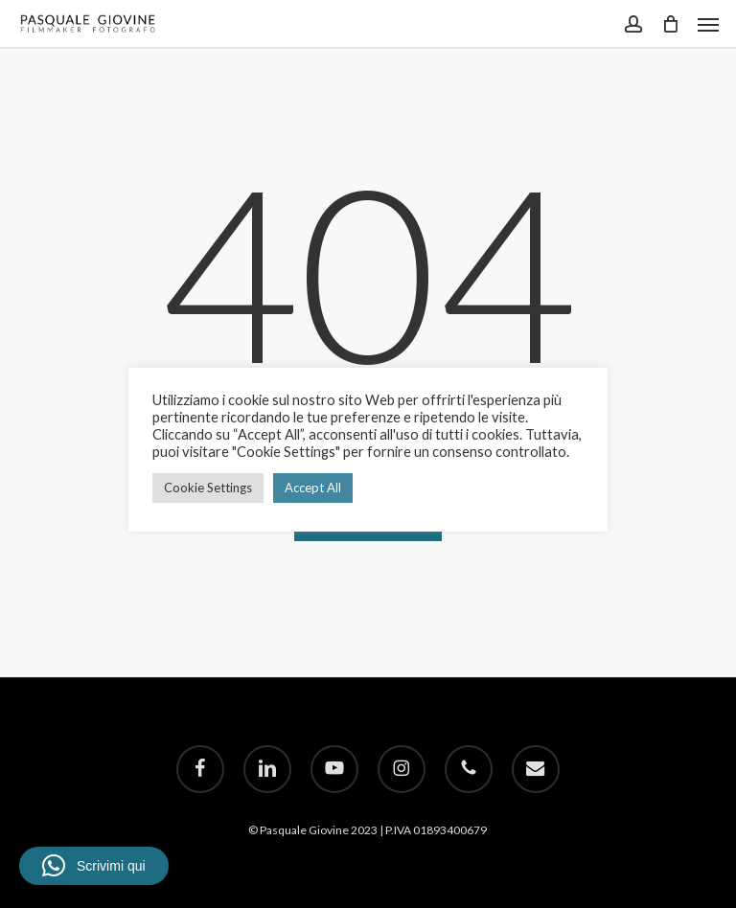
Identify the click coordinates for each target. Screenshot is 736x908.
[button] (708, 24)
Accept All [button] (313, 487)
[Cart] (670, 23)
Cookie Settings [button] (208, 487)
